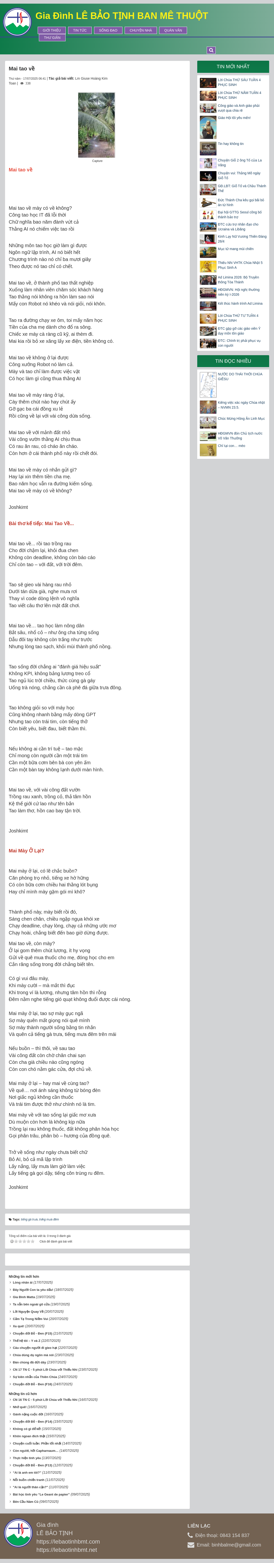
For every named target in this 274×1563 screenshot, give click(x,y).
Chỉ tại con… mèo (231, 446)
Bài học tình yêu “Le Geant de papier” (41, 1494)
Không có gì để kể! (27, 1429)
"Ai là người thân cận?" (30, 1487)
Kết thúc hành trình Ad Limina (240, 303)
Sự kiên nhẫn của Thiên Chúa (35, 1377)
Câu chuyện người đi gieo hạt (35, 1348)
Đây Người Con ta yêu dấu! (33, 1290)
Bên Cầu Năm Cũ (25, 1502)
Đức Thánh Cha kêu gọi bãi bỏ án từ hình (241, 202)
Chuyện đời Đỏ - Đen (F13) (32, 1465)
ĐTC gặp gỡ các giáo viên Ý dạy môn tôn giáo (239, 331)
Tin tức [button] (80, 30)
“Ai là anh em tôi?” (27, 1472)
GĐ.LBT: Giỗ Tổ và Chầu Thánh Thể (242, 188)
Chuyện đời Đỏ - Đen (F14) (32, 1421)
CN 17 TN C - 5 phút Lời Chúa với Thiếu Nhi (45, 1369)
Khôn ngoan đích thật (29, 1436)
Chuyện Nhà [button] (141, 30)
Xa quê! (18, 1326)
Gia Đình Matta (24, 1297)
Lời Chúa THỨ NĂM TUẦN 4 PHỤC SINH (239, 95)
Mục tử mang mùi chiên (236, 249)
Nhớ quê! (19, 1407)
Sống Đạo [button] (108, 30)
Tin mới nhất (233, 66)
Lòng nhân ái (23, 1282)
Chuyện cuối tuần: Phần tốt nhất (37, 1443)
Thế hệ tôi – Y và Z (26, 1341)
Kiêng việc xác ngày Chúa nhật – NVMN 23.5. (241, 405)
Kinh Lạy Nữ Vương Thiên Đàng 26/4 (242, 239)
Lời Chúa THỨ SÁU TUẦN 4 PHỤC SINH (239, 82)
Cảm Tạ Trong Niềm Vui (30, 1319)
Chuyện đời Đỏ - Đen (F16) (32, 1384)
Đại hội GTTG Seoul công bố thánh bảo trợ (240, 214)
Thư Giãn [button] (52, 38)
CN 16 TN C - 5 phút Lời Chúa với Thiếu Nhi (45, 1400)
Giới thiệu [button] (52, 30)
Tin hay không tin (231, 144)
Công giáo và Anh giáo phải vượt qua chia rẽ (238, 108)
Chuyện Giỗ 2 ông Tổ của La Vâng (240, 162)
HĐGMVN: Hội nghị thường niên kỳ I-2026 (239, 292)
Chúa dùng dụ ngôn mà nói (33, 1355)
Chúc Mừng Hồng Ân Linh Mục (241, 418)
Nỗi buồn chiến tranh (28, 1480)
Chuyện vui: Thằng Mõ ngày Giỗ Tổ (239, 175)
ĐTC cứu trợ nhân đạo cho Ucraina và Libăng (238, 226)
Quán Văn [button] (173, 30)
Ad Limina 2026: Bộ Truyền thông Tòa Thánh (238, 279)
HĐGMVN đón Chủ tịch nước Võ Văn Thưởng (240, 435)
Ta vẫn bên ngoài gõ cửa (31, 1304)
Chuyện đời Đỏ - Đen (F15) (32, 1333)
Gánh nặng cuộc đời (28, 1414)
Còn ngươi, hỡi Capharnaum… (36, 1451)
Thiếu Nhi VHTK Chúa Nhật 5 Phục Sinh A (240, 265)
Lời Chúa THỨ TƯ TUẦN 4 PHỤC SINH (238, 318)
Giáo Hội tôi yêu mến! (234, 118)
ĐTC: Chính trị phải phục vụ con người (239, 343)
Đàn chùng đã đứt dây (29, 1362)
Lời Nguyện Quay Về (28, 1311)
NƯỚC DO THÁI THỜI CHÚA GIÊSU (240, 376)
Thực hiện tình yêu (27, 1458)
